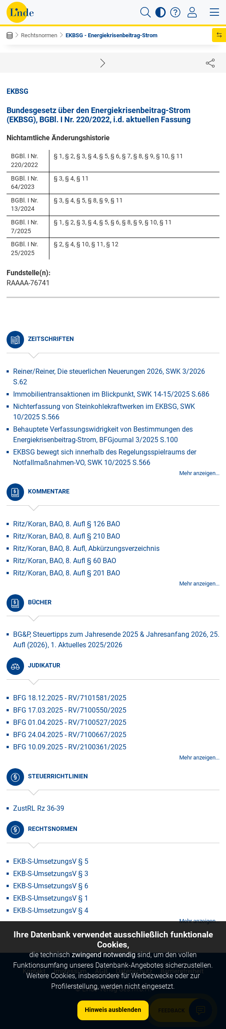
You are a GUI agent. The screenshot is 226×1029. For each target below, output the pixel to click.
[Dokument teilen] (210, 63)
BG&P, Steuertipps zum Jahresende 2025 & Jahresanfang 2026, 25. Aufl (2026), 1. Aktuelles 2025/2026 (116, 639)
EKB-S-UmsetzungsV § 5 (50, 861)
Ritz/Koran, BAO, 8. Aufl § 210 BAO (66, 536)
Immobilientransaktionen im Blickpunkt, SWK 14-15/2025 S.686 (111, 394)
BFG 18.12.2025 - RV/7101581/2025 (69, 698)
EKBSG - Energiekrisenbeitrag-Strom (111, 35)
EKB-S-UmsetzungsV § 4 (50, 910)
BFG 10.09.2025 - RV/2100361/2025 (69, 747)
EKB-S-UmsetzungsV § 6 (50, 886)
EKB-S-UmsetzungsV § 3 (50, 873)
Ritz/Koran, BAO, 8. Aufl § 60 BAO (64, 561)
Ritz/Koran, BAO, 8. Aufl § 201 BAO (66, 573)
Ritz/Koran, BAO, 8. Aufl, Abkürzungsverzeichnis (86, 548)
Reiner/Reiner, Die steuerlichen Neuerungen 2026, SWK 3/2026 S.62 (109, 376)
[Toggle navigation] (192, 12)
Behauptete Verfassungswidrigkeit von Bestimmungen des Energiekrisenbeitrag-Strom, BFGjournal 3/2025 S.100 (103, 434)
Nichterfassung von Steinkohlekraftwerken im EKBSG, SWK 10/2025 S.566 (104, 411)
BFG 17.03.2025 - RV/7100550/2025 (69, 710)
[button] (145, 12)
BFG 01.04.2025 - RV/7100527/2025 (69, 722)
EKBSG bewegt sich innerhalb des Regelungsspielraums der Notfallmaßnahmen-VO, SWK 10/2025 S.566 (104, 457)
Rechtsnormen (39, 35)
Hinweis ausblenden (113, 1009)
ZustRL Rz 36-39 (38, 808)
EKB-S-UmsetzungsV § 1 (50, 898)
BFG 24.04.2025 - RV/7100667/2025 (69, 735)
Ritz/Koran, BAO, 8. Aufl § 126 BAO (66, 524)
